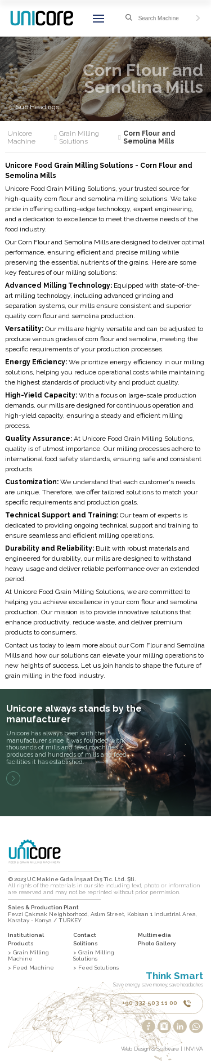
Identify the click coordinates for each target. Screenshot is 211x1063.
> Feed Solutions (96, 967)
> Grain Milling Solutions (93, 955)
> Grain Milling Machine (28, 955)
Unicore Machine (32, 137)
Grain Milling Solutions (90, 137)
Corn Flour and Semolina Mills (149, 137)
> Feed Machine (31, 967)
